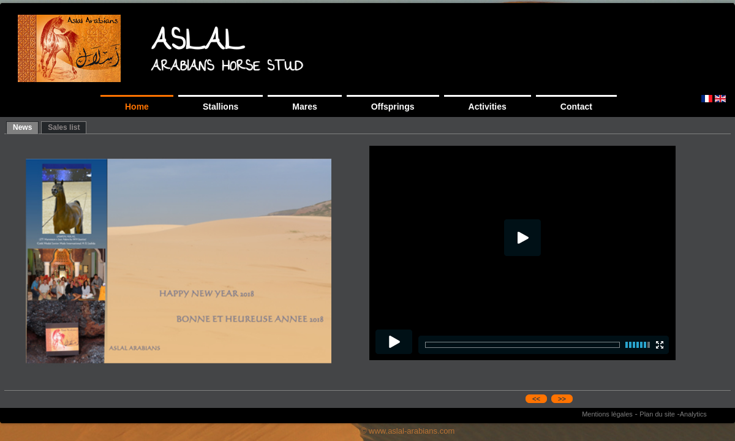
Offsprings (393, 106)
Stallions (220, 106)
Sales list (64, 127)
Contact (576, 106)
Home (137, 106)
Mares (304, 106)
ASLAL (197, 43)
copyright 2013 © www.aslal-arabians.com (380, 430)
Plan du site (656, 414)
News (22, 127)
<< (536, 398)
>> (562, 398)
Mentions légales (607, 414)
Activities (488, 106)
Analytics (693, 414)
